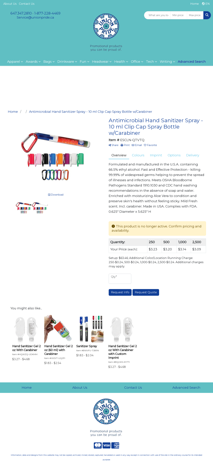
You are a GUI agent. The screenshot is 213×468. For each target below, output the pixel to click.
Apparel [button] (13, 62)
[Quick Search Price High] (195, 15)
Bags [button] (47, 62)
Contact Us (26, 3)
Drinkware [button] (65, 62)
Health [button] (119, 62)
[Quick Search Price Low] (178, 15)
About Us (9, 3)
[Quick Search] (157, 15)
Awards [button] (32, 62)
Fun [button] (83, 62)
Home (27, 388)
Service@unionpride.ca (35, 17)
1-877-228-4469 (47, 13)
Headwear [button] (100, 62)
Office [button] (135, 62)
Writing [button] (166, 62)
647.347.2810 (21, 13)
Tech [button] (150, 62)
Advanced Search (186, 388)
